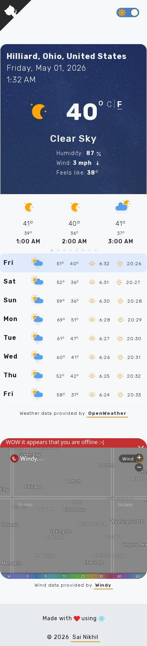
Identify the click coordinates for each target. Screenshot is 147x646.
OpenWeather (107, 413)
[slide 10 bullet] (70, 250)
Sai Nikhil (85, 637)
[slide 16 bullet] (83, 250)
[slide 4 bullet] (58, 250)
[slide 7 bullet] (64, 250)
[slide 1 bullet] (52, 250)
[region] (73, 220)
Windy (103, 585)
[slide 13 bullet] (77, 250)
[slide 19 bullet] (89, 250)
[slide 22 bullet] (95, 250)
